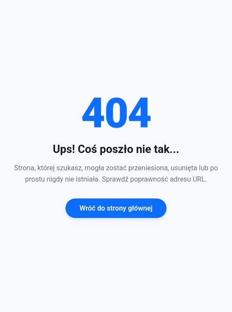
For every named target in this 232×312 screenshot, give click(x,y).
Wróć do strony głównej (115, 208)
